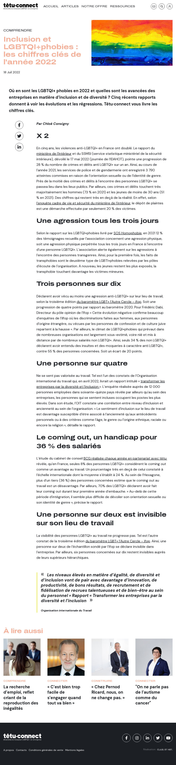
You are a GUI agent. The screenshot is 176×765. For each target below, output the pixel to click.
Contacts (21, 750)
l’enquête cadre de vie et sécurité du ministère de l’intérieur (83, 203)
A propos (8, 750)
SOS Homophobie (128, 233)
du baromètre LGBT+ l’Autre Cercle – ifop (109, 301)
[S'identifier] (170, 6)
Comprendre (17, 30)
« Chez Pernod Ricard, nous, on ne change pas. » (108, 692)
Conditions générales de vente (46, 750)
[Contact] (154, 6)
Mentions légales (74, 750)
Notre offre (94, 6)
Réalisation (158, 749)
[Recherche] (162, 6)
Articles (70, 6)
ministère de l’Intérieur (54, 153)
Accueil (50, 6)
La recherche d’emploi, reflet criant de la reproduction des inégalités (20, 697)
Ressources (122, 6)
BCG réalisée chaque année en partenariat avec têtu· (125, 458)
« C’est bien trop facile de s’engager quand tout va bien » (64, 695)
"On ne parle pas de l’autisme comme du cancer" (151, 695)
